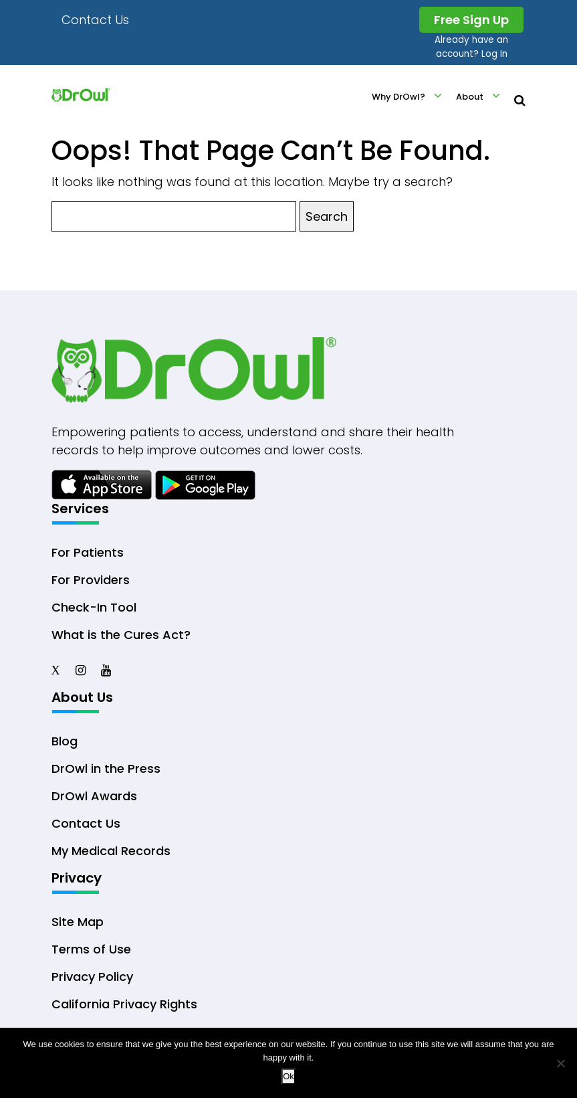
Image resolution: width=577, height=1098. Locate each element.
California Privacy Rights (124, 1004)
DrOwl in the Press (105, 768)
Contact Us (95, 19)
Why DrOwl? (398, 96)
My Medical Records (110, 850)
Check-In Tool (93, 607)
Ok (288, 1076)
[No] (560, 1063)
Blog (64, 741)
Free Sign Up (471, 19)
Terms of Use (91, 949)
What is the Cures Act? (121, 634)
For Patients (87, 552)
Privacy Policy (92, 976)
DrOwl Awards (94, 796)
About (469, 96)
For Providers (90, 579)
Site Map (77, 921)
